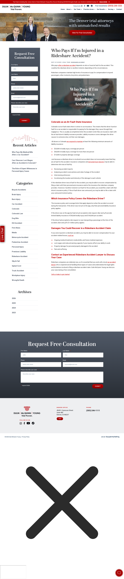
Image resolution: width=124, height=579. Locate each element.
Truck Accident (18, 271)
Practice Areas (89, 9)
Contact (119, 9)
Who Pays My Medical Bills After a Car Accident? (22, 153)
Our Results (101, 9)
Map (60, 418)
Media (14, 233)
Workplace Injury (18, 275)
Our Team (77, 9)
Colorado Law (17, 213)
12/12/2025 (58, 62)
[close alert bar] (109, 2)
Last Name (15, 74)
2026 (14, 298)
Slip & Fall (16, 261)
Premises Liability (19, 252)
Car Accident (17, 204)
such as (70, 235)
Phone (14, 84)
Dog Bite (15, 218)
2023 (14, 313)
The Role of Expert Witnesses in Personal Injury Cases (24, 170)
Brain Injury (16, 194)
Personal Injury (18, 247)
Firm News (16, 228)
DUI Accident (17, 223)
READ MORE (103, 2)
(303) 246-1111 (115, 5)
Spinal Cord (16, 266)
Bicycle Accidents (19, 190)
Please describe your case (20, 103)
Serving (110, 9)
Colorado (15, 209)
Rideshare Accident (78, 62)
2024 (14, 308)
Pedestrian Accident (20, 242)
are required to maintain (75, 141)
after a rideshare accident (67, 65)
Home (63, 9)
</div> (13, 572)
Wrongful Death (18, 280)
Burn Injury (16, 199)
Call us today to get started (60, 274)
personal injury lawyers (96, 162)
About (68, 9)
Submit (24, 120)
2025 (14, 303)
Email (13, 93)
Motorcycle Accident (20, 237)
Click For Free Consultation (82, 33)
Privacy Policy (25, 437)
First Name (15, 65)
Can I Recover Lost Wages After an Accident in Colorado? (24, 161)
